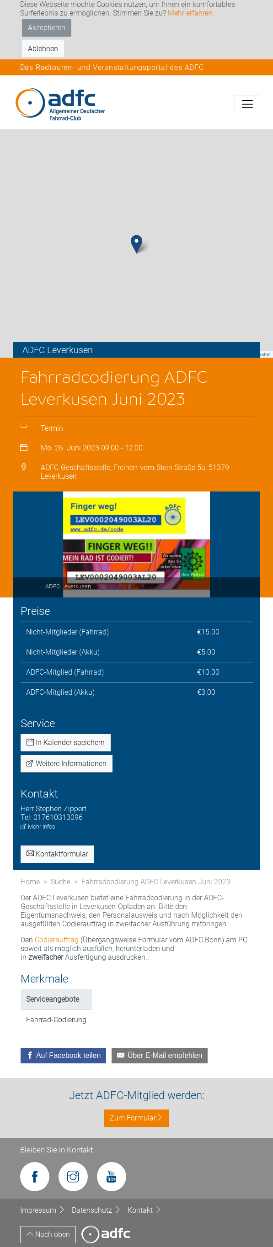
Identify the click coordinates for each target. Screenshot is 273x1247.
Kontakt (145, 1210)
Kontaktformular (57, 854)
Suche (60, 881)
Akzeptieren (46, 27)
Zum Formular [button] (136, 1118)
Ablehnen (43, 48)
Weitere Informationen (67, 763)
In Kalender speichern (66, 742)
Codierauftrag (57, 939)
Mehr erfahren (190, 13)
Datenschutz (97, 1210)
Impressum (43, 1210)
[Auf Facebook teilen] (64, 1055)
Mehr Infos (38, 826)
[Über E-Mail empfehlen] (160, 1055)
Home (30, 881)
